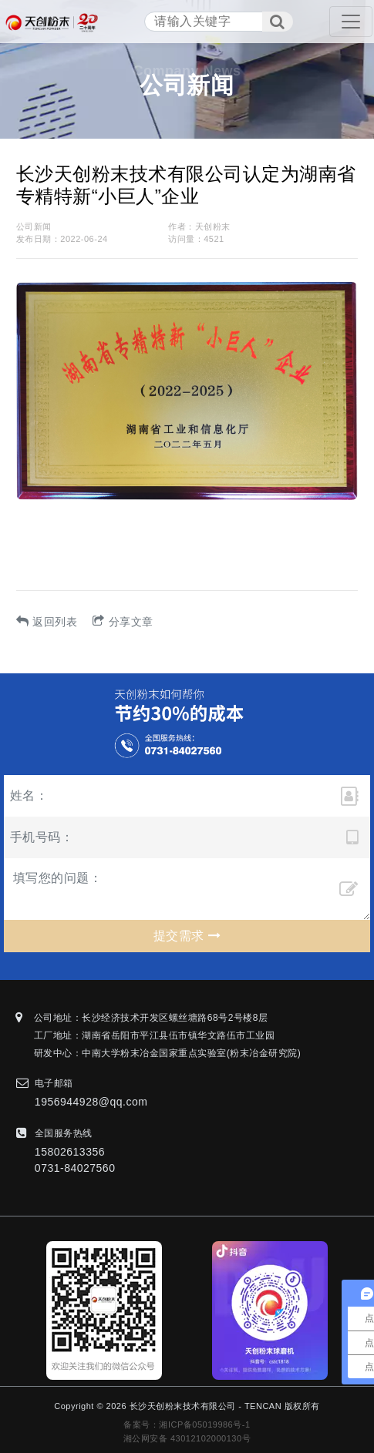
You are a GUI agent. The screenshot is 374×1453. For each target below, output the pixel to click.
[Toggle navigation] (350, 21)
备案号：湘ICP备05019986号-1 (186, 1424)
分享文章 (123, 622)
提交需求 (187, 935)
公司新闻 (34, 226)
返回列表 (47, 622)
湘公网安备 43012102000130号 (187, 1438)
